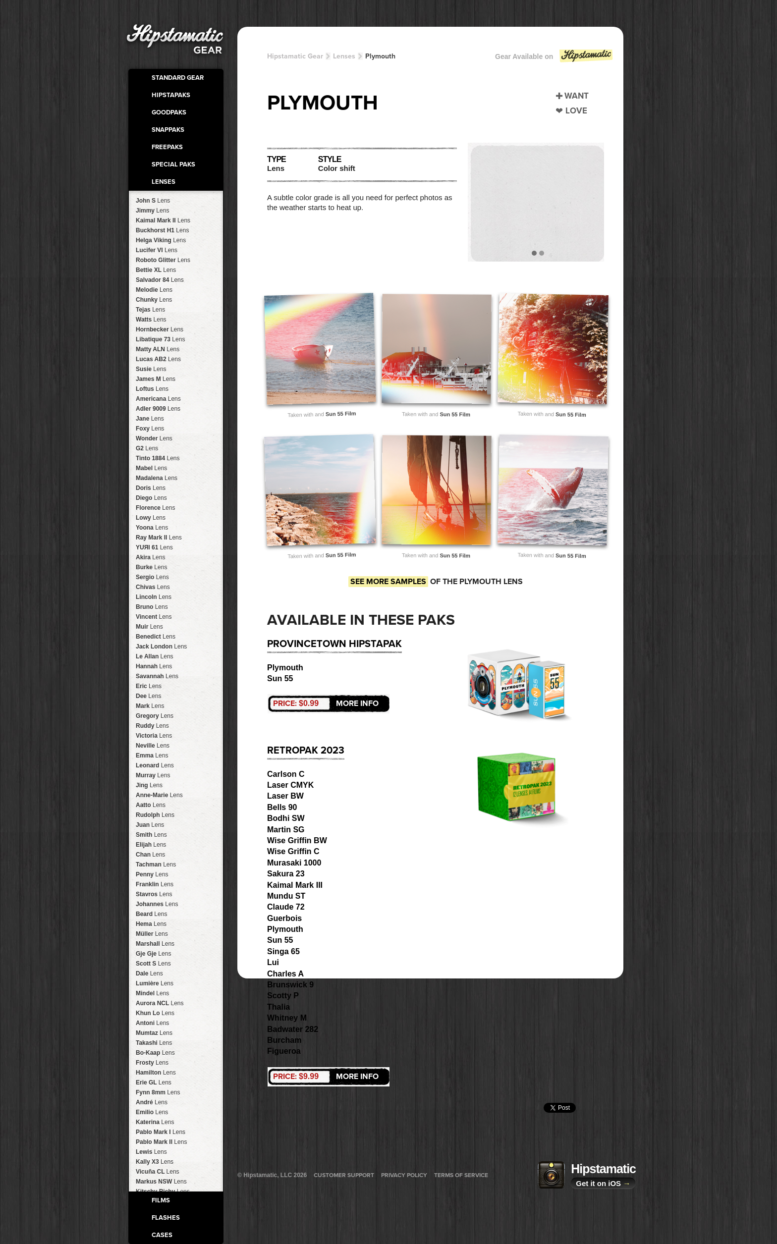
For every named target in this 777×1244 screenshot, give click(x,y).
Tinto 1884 (158, 458)
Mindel (152, 993)
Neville (152, 745)
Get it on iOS (603, 1183)
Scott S (153, 963)
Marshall (155, 943)
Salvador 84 (160, 279)
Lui (273, 962)
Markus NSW (161, 1181)
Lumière (154, 983)
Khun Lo (155, 1013)
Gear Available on (554, 59)
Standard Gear (178, 78)
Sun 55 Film (341, 413)
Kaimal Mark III (295, 885)
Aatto (151, 805)
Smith (151, 834)
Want (576, 96)
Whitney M (287, 1018)
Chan (150, 854)
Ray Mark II (159, 537)
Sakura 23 (286, 873)
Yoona (152, 527)
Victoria (154, 735)
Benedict (155, 636)
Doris (151, 488)
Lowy (151, 517)
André (151, 1102)
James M (155, 379)
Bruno (152, 606)
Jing (149, 785)
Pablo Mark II (161, 1141)
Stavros (154, 894)
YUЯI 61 (154, 547)
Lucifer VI (156, 250)
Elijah (151, 844)
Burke (151, 567)
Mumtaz (154, 1032)
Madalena (156, 478)
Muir (149, 626)
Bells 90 (282, 807)
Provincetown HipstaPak (334, 644)
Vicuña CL (157, 1171)
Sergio (152, 577)
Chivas (153, 587)
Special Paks (173, 164)
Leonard (155, 765)
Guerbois (284, 918)
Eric (149, 686)
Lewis (151, 1151)
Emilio (152, 1112)
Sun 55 (280, 678)
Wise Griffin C (293, 851)
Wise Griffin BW (297, 840)
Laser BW (285, 796)
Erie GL (153, 1082)
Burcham (284, 1040)
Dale (149, 973)
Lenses (163, 182)
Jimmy (152, 210)
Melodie (154, 289)
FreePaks (167, 147)
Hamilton (156, 1072)
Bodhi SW (286, 818)
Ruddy (152, 725)
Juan (150, 824)
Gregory (154, 715)
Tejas (150, 309)
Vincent (154, 616)
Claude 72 (286, 907)
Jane (150, 418)
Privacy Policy (404, 1175)
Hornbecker (159, 329)
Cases (162, 1235)
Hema (151, 923)
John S (153, 200)
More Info (326, 703)
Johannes (157, 904)
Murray (153, 775)
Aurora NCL (159, 1003)
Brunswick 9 (290, 984)
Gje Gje (153, 953)
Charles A (285, 974)
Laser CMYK (290, 785)
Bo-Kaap (155, 1052)
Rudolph (155, 814)
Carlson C (286, 774)
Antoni (152, 1023)
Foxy (150, 428)
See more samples (388, 582)
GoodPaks (169, 112)
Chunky (154, 299)
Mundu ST (286, 896)
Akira (150, 557)
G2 (147, 448)
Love (576, 111)
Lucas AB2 (158, 359)
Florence (155, 507)
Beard (151, 914)
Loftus (152, 388)
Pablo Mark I (160, 1132)
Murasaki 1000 (294, 863)
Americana (158, 398)
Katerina (155, 1122)
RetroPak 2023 (305, 751)
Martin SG (286, 829)
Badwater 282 (292, 1029)
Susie (151, 369)
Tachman (156, 864)
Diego (151, 497)
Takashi (154, 1042)
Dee (148, 696)
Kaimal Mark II (163, 220)
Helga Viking (161, 240)
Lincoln (153, 597)
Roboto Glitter (163, 260)
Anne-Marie (159, 795)
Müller (152, 933)
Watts (151, 319)
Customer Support (344, 1175)
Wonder (154, 438)
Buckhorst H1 (162, 230)
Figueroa (284, 1051)
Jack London (161, 646)
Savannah (157, 676)
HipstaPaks (171, 95)
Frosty (152, 1062)
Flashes (166, 1218)
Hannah (154, 666)
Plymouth (380, 56)
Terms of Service (461, 1175)
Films (161, 1200)
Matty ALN (157, 349)
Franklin (154, 884)
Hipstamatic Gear (295, 56)
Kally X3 (154, 1161)
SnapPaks (168, 130)
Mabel (151, 468)
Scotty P (283, 995)
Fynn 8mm (158, 1092)
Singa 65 (283, 951)
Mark (150, 706)
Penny (152, 874)
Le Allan (154, 656)
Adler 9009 (158, 408)
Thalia (278, 1007)
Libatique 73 (160, 339)
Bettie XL (156, 270)
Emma (152, 755)
